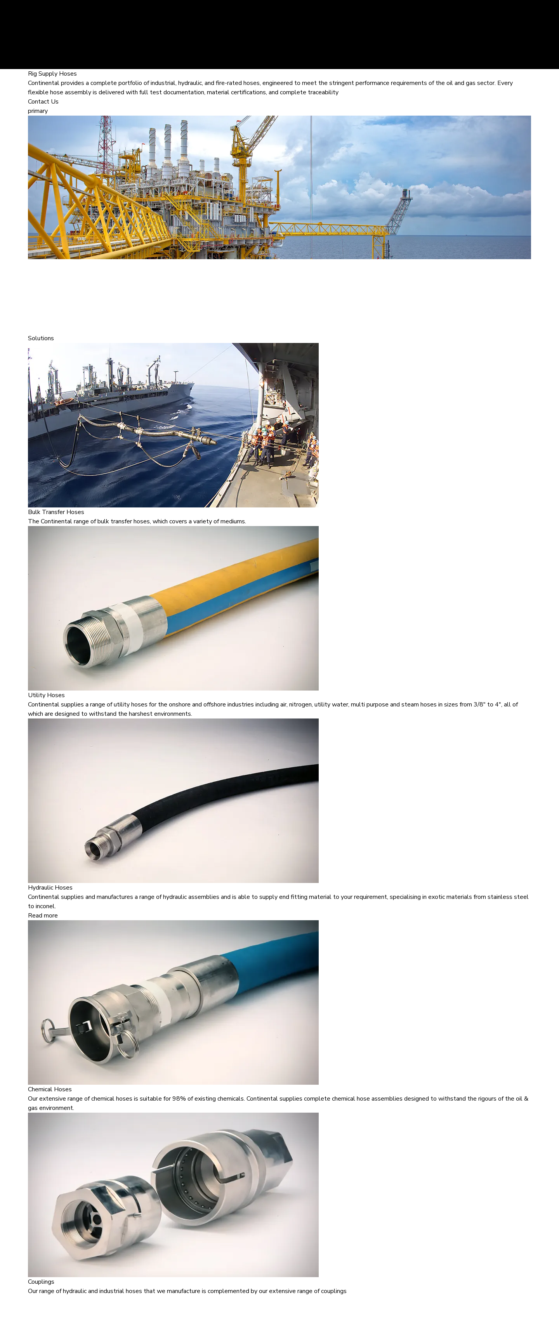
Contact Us (43, 101)
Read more (43, 915)
